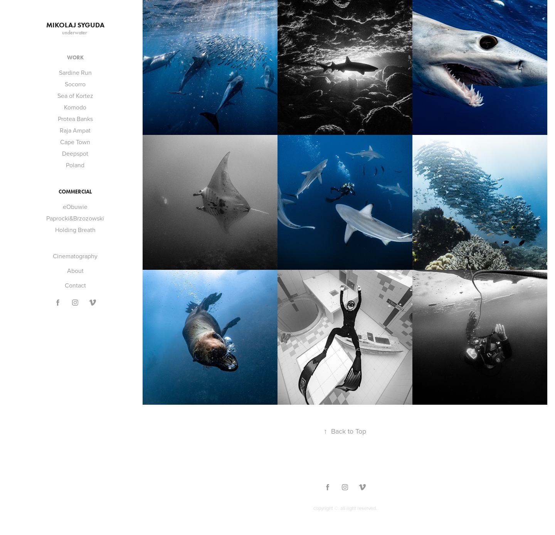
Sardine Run (75, 72)
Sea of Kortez (75, 95)
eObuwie (75, 206)
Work (75, 57)
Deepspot (75, 153)
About (75, 270)
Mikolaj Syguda (75, 25)
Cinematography (75, 256)
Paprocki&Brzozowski (75, 218)
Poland (75, 165)
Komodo (75, 107)
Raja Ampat (75, 130)
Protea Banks (75, 118)
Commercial (75, 191)
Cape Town (75, 142)
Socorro (75, 84)
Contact (75, 285)
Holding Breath (75, 229)
